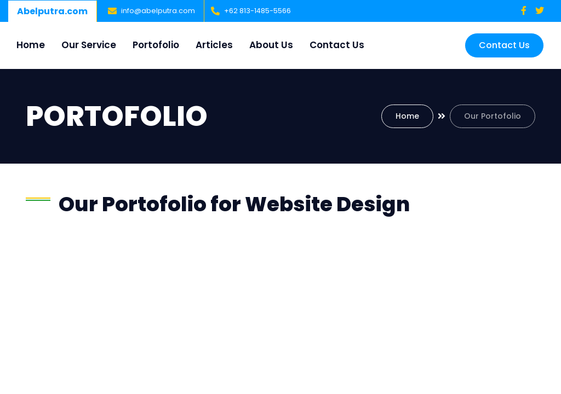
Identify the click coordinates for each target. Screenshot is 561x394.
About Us (271, 44)
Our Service (88, 44)
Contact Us (337, 44)
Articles (214, 44)
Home (30, 44)
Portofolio (156, 44)
